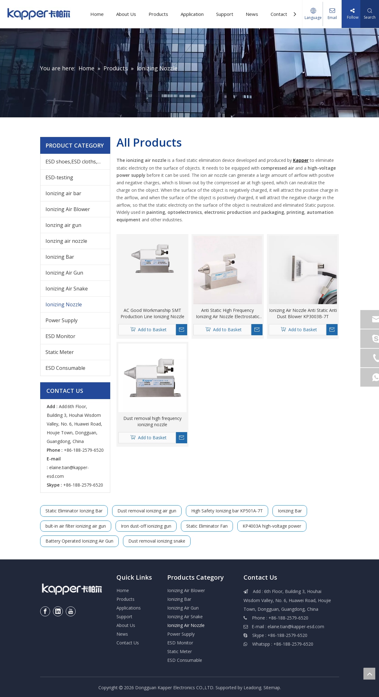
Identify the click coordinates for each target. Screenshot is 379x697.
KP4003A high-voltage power (272, 526)
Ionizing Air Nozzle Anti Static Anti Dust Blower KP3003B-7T (303, 313)
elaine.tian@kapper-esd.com (296, 626)
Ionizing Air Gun (64, 272)
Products (158, 14)
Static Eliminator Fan (207, 526)
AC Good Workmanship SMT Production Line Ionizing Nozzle (152, 313)
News (252, 14)
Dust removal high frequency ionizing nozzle (152, 421)
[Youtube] (71, 611)
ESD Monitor (60, 336)
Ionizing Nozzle (63, 304)
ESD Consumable (65, 368)
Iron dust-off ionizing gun (146, 526)
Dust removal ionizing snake (156, 541)
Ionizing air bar (63, 193)
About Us (126, 14)
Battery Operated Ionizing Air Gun (79, 541)
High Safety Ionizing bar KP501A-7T (227, 511)
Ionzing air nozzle (66, 241)
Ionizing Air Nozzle (186, 625)
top (369, 674)
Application (192, 14)
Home (97, 14)
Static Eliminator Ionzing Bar (73, 511)
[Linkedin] (58, 611)
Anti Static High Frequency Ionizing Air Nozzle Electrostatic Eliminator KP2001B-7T (227, 313)
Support (224, 14)
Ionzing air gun (63, 225)
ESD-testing (59, 177)
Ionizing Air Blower (67, 209)
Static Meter (59, 352)
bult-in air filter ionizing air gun (75, 526)
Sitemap (271, 687)
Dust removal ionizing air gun (146, 511)
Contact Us (282, 14)
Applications (128, 608)
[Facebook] (45, 611)
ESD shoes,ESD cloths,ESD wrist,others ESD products (77, 161)
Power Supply (61, 320)
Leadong (252, 687)
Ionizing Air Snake (66, 288)
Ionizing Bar (59, 256)
